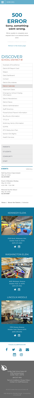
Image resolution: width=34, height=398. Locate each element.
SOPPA (5, 127)
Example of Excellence (11, 65)
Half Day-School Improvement (10, 173)
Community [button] (7, 156)
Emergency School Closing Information (12, 94)
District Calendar (9, 86)
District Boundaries (10, 82)
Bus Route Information (11, 116)
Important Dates (9, 89)
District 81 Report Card (11, 68)
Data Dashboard (9, 75)
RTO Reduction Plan (10, 130)
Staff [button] (5, 161)
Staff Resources (23, 382)
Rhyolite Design (17, 393)
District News (7, 102)
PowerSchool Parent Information (15, 112)
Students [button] (7, 151)
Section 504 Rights (9, 134)
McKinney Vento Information (13, 123)
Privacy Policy (25, 380)
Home (3, 202)
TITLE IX (6, 120)
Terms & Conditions (13, 380)
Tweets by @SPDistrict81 (17, 345)
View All (29, 169)
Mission (5, 72)
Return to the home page (17, 46)
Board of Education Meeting (9, 181)
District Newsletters (10, 98)
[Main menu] (8, 2)
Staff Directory (8, 109)
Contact (6, 79)
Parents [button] (6, 147)
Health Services (8, 137)
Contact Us (13, 382)
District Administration (11, 106)
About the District (14, 202)
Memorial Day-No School (9, 190)
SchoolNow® (17, 395)
